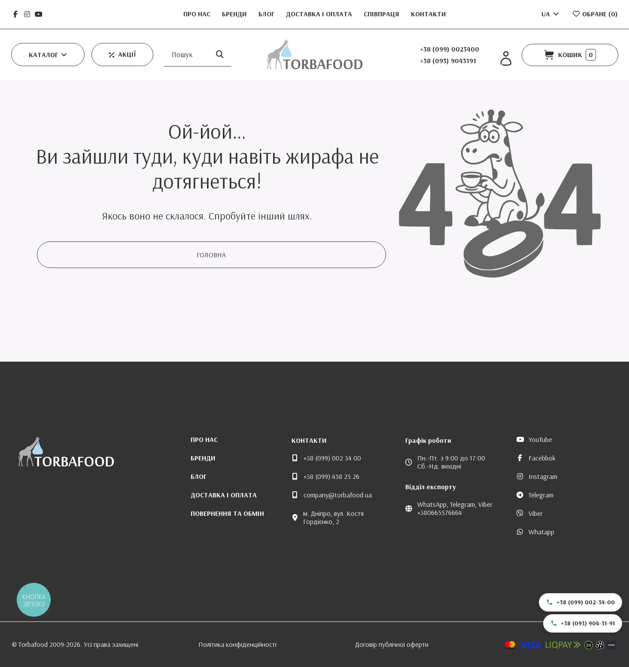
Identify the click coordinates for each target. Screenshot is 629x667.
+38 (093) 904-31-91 (582, 623)
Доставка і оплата (320, 13)
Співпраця (382, 13)
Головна (211, 254)
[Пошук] (219, 54)
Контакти (428, 13)
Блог (267, 13)
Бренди (235, 13)
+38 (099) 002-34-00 (580, 602)
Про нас (197, 13)
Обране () (595, 13)
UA (550, 13)
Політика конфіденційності (237, 644)
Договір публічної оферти (391, 644)
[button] (48, 54)
